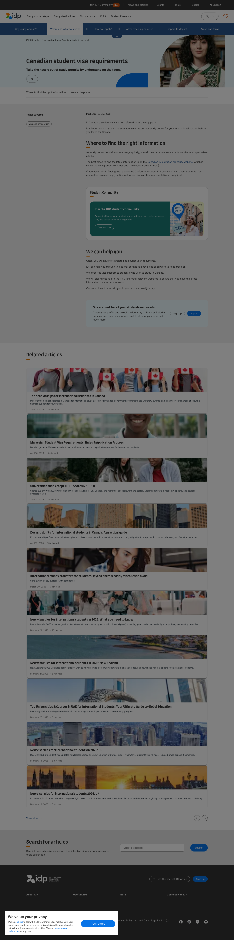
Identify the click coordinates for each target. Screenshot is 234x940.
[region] (61, 923)
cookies (19, 922)
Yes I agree (98, 923)
